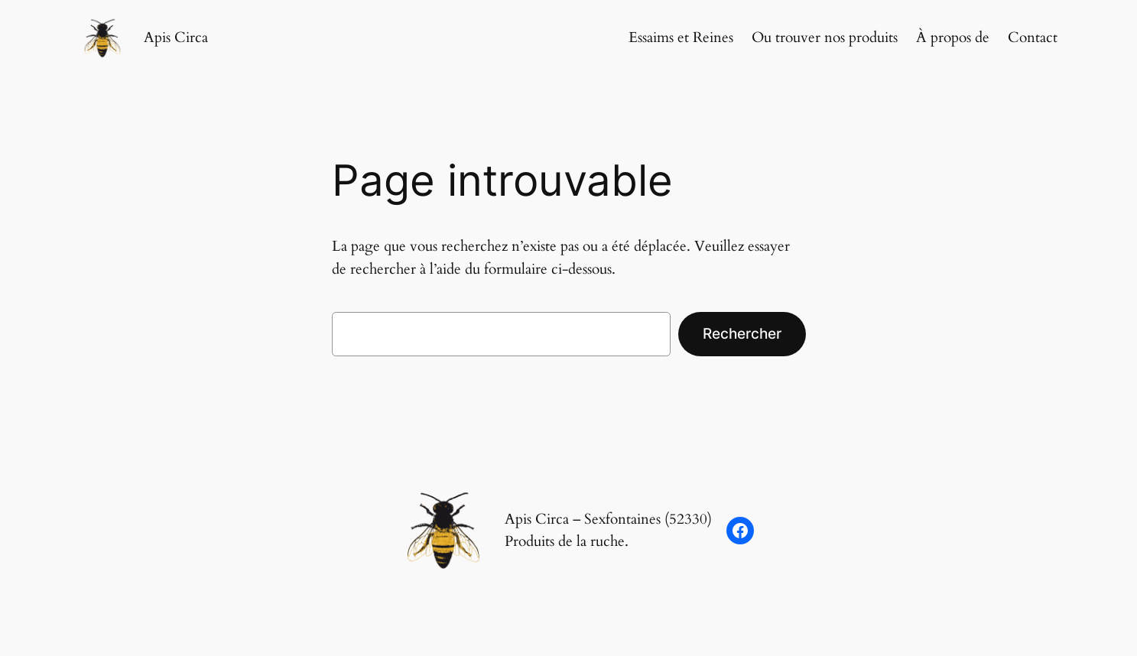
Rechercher (742, 333)
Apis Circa (176, 37)
